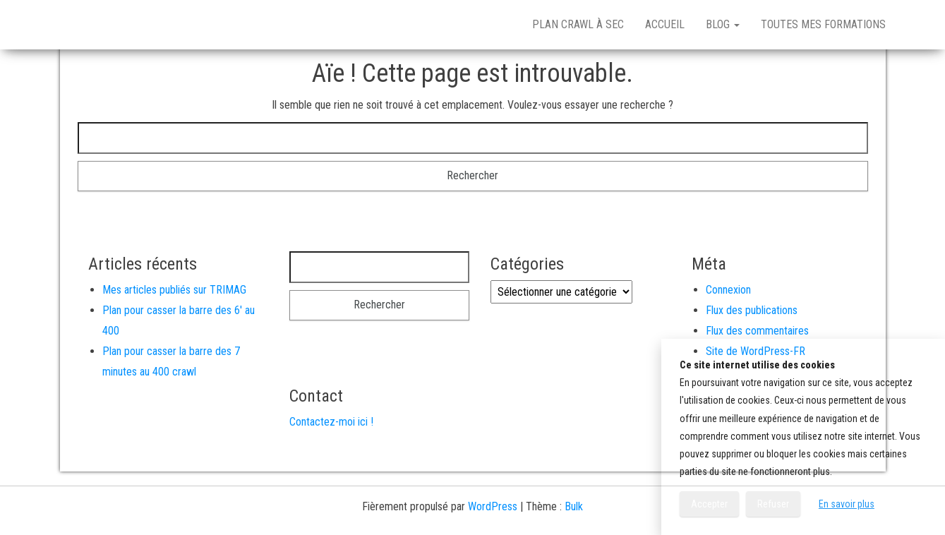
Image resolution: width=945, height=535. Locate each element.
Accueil (665, 24)
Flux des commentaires (757, 330)
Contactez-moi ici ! (331, 421)
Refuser (773, 504)
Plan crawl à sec (578, 24)
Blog (723, 24)
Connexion (728, 289)
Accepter (709, 504)
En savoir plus (846, 504)
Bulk (574, 506)
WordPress (492, 506)
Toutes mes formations (823, 24)
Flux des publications (751, 310)
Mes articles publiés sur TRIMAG (174, 289)
